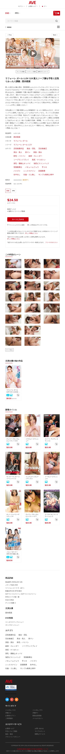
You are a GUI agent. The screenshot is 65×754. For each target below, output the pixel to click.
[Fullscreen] (57, 66)
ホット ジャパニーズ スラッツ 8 (12, 515)
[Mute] (53, 66)
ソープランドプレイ (21, 160)
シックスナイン (29, 171)
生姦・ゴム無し (29, 174)
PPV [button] (13, 191)
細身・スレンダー (35, 156)
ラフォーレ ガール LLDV (23, 145)
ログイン (21, 6)
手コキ (44, 167)
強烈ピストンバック (41, 163)
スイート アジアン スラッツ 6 (51, 440)
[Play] (32, 53)
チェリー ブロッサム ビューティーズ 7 (32, 515)
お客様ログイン (10, 715)
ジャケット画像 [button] (31, 71)
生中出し (17, 174)
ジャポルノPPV (37, 710)
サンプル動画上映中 (46, 174)
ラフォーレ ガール (21, 141)
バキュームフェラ (32, 167)
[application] (32, 53)
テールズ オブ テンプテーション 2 (51, 515)
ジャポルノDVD (10, 710)
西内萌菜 (17, 137)
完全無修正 (42, 148)
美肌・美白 (37, 152)
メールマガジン (37, 718)
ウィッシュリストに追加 (15, 225)
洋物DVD (8, 713)
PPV (17, 13)
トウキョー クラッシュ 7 (32, 440)
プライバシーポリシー (12, 737)
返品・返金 (9, 734)
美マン (27, 152)
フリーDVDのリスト (51, 242)
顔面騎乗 (41, 171)
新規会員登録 (36, 715)
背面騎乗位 (18, 167)
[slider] (27, 66)
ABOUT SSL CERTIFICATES (10, 693)
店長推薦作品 (19, 148)
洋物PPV (35, 713)
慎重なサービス (40, 734)
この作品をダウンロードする (37, 225)
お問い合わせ (39, 728)
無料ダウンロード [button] (43, 71)
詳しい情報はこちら (31, 233)
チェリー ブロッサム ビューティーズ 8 (12, 440)
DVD (7, 13)
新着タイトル (11, 409)
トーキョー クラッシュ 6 (51, 477)
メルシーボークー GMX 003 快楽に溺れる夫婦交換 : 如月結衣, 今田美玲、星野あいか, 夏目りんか (13, 553)
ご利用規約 (9, 718)
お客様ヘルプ (33, 6)
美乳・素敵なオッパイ (22, 163)
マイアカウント (40, 731)
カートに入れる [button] (18, 219)
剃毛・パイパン (19, 156)
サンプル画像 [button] (21, 71)
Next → (55, 35)
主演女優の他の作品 (14, 360)
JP (44, 6)
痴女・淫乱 (31, 148)
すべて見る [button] (9, 350)
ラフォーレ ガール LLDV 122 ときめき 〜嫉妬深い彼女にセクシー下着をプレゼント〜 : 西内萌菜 (13, 391)
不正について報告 (11, 731)
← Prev (9, 35)
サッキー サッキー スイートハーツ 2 (13, 477)
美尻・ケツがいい (39, 160)
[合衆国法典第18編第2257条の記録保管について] (32, 749)
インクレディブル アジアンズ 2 (32, 477)
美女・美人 (18, 152)
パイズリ (17, 171)
